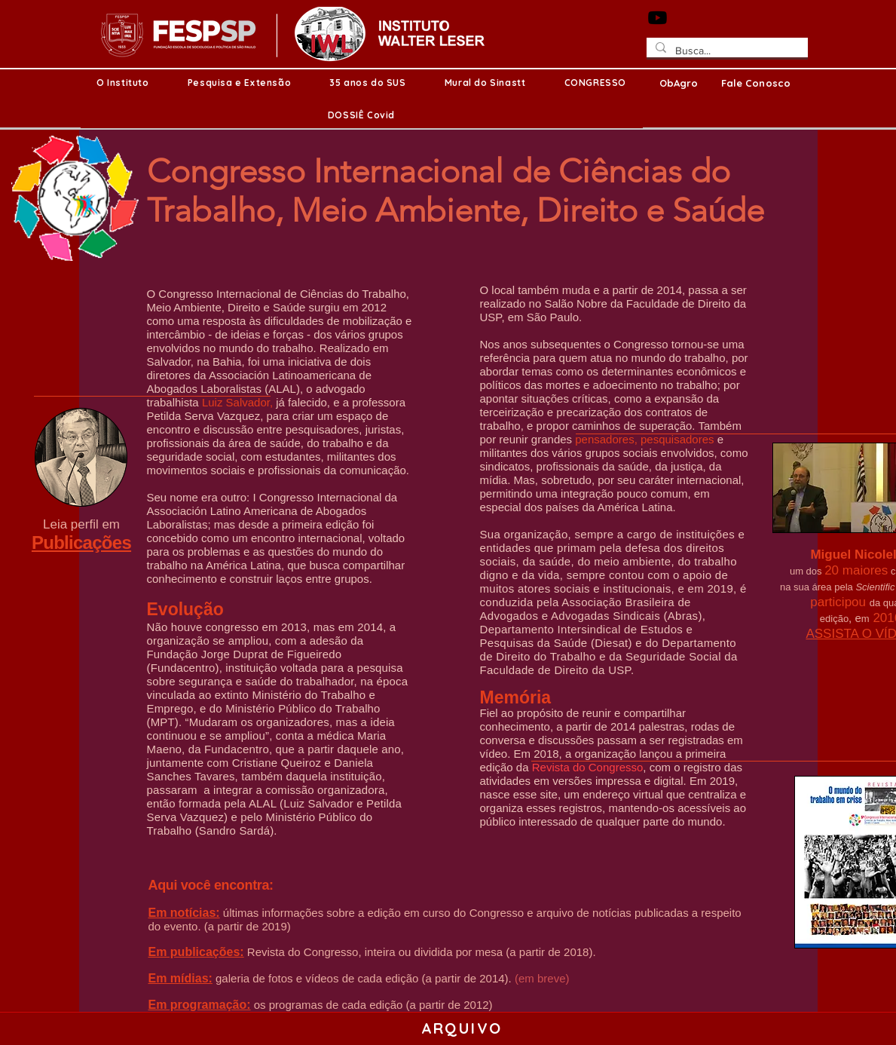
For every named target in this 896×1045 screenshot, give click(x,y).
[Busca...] (725, 51)
